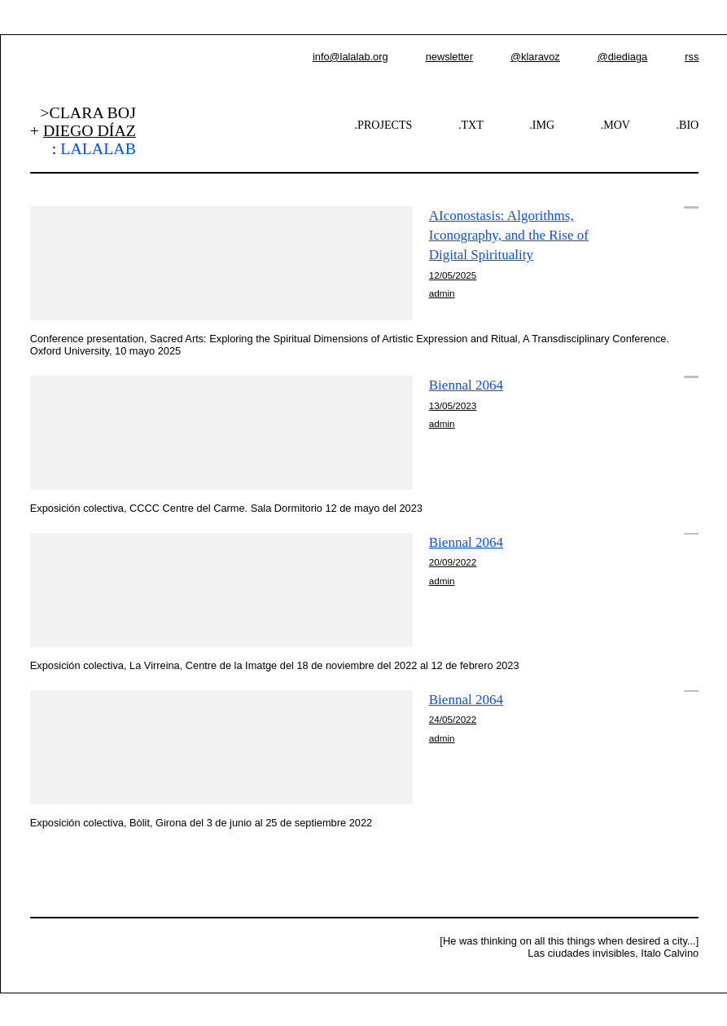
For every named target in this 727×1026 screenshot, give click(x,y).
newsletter (449, 57)
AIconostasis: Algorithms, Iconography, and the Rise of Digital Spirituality (509, 235)
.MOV (615, 124)
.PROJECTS (384, 124)
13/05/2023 (453, 405)
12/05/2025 (453, 275)
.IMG (541, 124)
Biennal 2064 (466, 385)
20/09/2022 (453, 562)
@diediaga (622, 57)
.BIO (688, 124)
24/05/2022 (453, 719)
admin (442, 293)
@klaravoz (535, 57)
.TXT (471, 124)
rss (692, 57)
